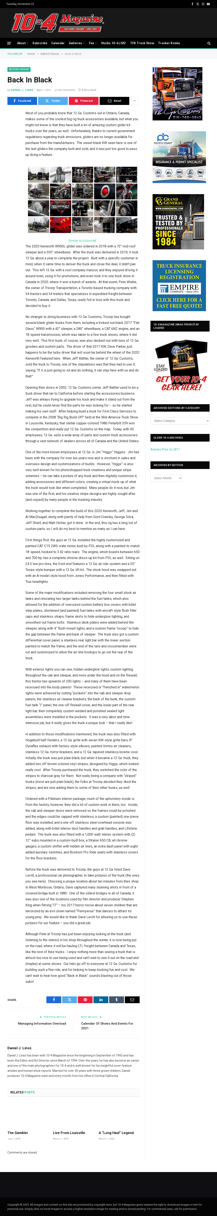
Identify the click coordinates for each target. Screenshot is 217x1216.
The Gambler (17, 1133)
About (21, 43)
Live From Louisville (69, 1133)
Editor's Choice (19, 69)
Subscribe (39, 43)
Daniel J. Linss (22, 90)
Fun (91, 43)
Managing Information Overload (42, 1023)
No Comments (65, 90)
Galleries (75, 43)
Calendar (58, 43)
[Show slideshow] (82, 240)
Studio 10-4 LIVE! (113, 43)
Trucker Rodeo (169, 43)
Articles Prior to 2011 (165, 449)
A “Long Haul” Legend (116, 1133)
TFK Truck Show (142, 43)
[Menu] (9, 43)
